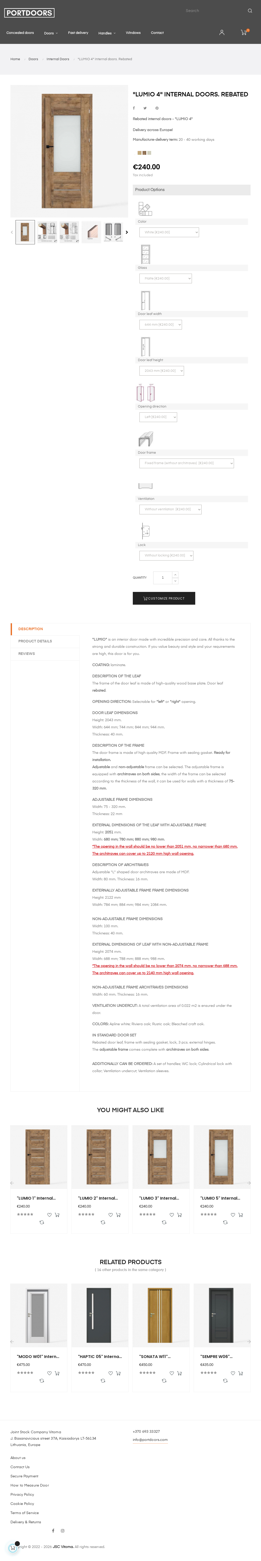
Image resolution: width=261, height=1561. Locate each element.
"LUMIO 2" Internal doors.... (96, 1198)
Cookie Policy (22, 1504)
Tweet (145, 108)
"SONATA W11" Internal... (153, 1357)
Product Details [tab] (35, 641)
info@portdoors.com (150, 1440)
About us (17, 1458)
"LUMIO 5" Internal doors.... (218, 1198)
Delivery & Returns (25, 1522)
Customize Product (164, 598)
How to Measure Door (29, 1485)
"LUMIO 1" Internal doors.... (35, 1198)
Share (134, 108)
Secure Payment (24, 1476)
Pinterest (157, 108)
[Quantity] (162, 578)
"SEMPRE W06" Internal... (215, 1357)
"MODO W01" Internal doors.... (38, 1357)
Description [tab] (30, 629)
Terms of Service (24, 1513)
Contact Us (20, 1467)
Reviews (26, 654)
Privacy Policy (22, 1494)
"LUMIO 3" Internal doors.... (157, 1198)
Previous (11, 232)
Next (126, 232)
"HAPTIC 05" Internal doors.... (99, 1357)
